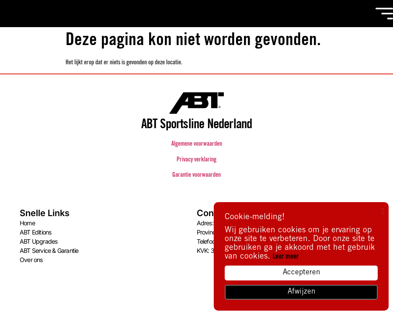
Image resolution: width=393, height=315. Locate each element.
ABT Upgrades (38, 241)
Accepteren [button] (301, 272)
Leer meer (286, 256)
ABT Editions (35, 232)
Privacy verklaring (196, 160)
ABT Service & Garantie (49, 250)
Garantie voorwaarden (196, 175)
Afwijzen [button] (301, 292)
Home (27, 223)
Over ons (31, 259)
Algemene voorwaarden (196, 144)
